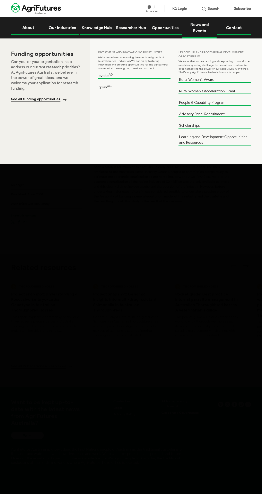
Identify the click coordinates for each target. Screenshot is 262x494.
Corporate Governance (180, 413)
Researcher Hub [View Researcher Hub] (131, 27)
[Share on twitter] (13, 221)
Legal (117, 408)
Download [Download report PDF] (228, 121)
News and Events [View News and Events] (199, 27)
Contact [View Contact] (234, 27)
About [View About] (28, 27)
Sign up (27, 435)
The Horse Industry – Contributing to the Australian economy (77, 43)
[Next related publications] (246, 267)
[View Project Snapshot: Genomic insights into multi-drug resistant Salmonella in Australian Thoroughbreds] (127, 315)
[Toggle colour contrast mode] (151, 7)
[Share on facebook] (19, 221)
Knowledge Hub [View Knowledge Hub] (97, 27)
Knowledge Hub (30, 43)
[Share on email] (25, 221)
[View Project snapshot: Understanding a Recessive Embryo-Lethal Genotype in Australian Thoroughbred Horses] (45, 315)
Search (210, 8)
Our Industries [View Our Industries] (62, 27)
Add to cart (228, 137)
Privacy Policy (124, 414)
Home (14, 43)
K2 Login (179, 8)
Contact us (122, 401)
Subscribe (242, 8)
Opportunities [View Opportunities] (165, 27)
